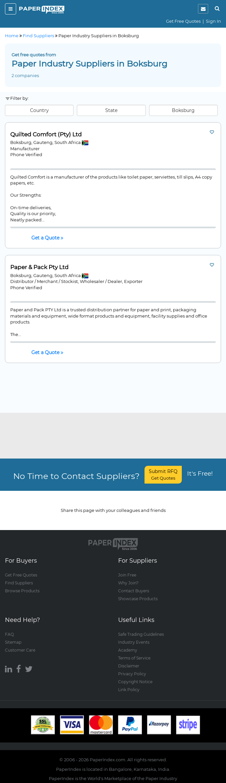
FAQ (9, 634)
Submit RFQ (163, 474)
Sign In (213, 21)
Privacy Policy (132, 673)
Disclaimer (128, 665)
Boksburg (183, 110)
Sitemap (13, 642)
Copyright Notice (135, 681)
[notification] (203, 9)
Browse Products (22, 590)
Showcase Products (138, 598)
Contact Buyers (133, 590)
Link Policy (129, 689)
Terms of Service (134, 658)
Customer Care (20, 650)
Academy (127, 650)
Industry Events (133, 642)
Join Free (127, 575)
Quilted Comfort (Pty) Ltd (46, 134)
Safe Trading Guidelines (141, 634)
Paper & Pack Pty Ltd (39, 267)
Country (39, 110)
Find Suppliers (19, 582)
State (111, 110)
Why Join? (128, 582)
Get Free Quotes (183, 21)
